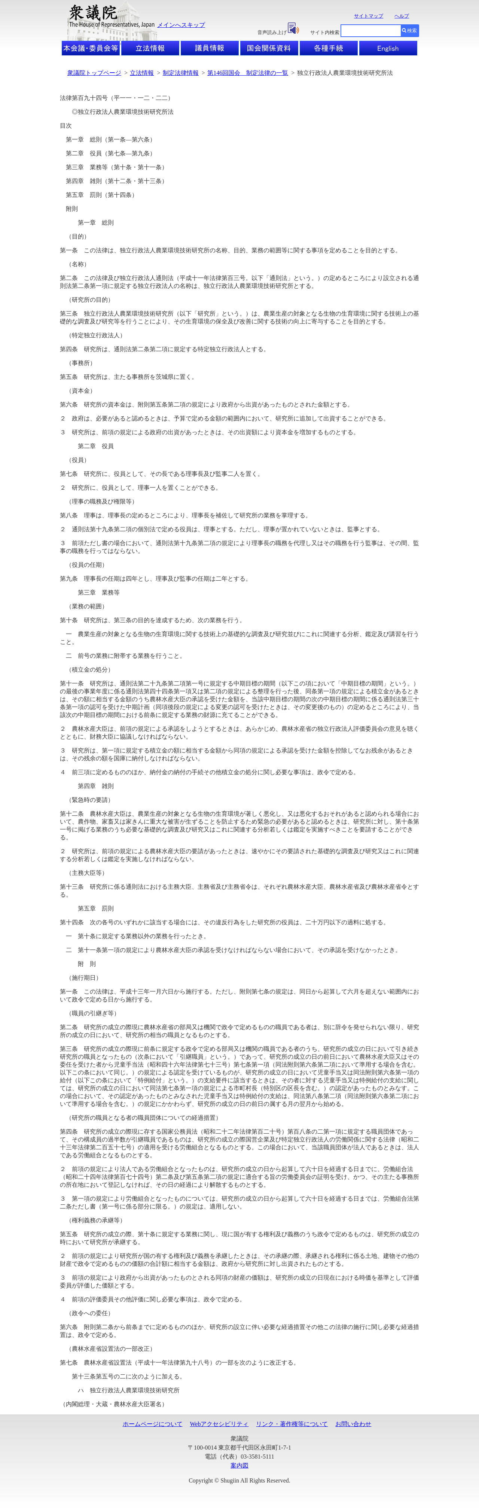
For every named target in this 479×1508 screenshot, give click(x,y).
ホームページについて (153, 1424)
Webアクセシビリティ (219, 1424)
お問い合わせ (353, 1424)
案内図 (239, 1465)
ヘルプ (401, 16)
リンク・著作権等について (292, 1424)
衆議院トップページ (94, 73)
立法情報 (142, 73)
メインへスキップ (181, 25)
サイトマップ (368, 16)
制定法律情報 (181, 73)
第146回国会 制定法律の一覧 (247, 73)
